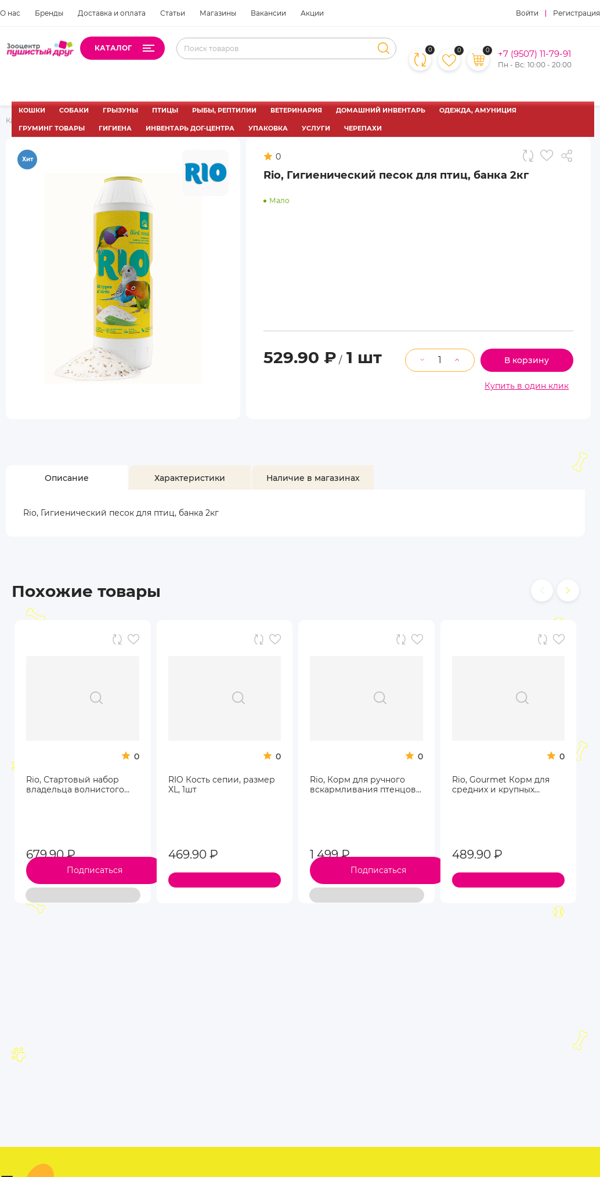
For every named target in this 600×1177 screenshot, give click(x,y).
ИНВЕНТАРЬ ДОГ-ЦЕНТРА (190, 128)
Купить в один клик (527, 386)
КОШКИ (32, 110)
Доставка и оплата (112, 13)
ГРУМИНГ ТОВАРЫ (52, 128)
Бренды (49, 13)
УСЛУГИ (316, 128)
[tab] (67, 477)
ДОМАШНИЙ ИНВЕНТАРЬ (380, 110)
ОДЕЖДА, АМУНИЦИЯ (477, 110)
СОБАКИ (74, 110)
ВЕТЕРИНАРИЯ (296, 110)
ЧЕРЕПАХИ (363, 128)
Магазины (218, 13)
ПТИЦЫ (165, 110)
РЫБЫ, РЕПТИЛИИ (224, 110)
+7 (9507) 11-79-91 (534, 53)
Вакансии (268, 13)
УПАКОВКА (268, 128)
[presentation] (542, 591)
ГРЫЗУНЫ (120, 110)
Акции (312, 13)
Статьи (172, 13)
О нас (10, 13)
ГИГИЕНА (115, 128)
